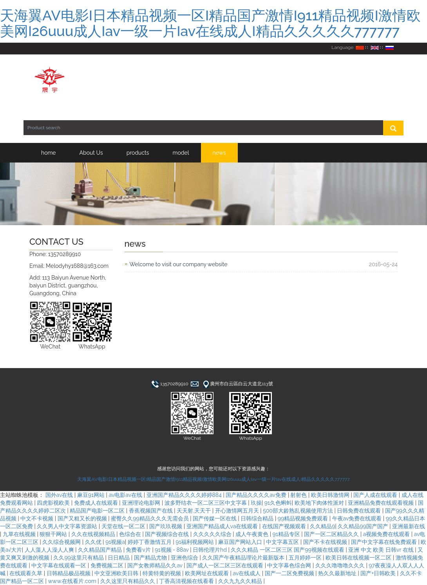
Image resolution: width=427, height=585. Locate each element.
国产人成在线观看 (376, 495)
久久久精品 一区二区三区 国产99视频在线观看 (288, 550)
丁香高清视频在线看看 (187, 581)
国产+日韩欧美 (378, 573)
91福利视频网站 (195, 542)
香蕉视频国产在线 (151, 510)
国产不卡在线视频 (326, 542)
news (219, 153)
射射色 (299, 495)
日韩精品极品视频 (69, 573)
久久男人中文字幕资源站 (68, 526)
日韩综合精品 (258, 518)
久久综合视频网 (62, 542)
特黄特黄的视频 (163, 573)
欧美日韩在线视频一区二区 (359, 557)
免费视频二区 (107, 565)
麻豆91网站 (91, 495)
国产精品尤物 (151, 557)
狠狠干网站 (54, 534)
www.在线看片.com (73, 581)
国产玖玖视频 (166, 526)
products (138, 153)
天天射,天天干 (194, 510)
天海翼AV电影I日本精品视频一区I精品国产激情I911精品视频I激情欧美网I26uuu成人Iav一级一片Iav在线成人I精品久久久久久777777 (210, 23)
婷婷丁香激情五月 (150, 542)
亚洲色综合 (185, 557)
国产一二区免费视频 (290, 573)
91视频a (115, 542)
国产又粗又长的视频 (83, 518)
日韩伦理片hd (210, 550)
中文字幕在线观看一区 (59, 565)
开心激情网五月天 (238, 510)
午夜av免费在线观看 (357, 518)
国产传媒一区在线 (215, 518)
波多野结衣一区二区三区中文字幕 (206, 503)
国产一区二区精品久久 (332, 534)
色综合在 (131, 534)
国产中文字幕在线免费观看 (384, 542)
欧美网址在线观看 (207, 573)
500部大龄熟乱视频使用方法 (298, 510)
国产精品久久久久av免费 (257, 495)
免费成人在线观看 (96, 503)
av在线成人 (247, 573)
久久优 (94, 542)
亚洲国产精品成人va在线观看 (222, 526)
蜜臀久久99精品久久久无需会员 (150, 518)
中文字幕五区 (283, 542)
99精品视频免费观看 (303, 518)
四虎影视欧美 (54, 503)
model (181, 153)
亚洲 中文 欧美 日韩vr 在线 (381, 550)
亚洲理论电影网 (142, 503)
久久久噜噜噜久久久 (340, 565)
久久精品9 (322, 526)
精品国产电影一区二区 (98, 510)
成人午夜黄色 (252, 534)
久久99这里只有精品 (79, 557)
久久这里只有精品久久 (128, 581)
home (48, 153)
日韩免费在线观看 (359, 510)
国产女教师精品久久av (155, 565)
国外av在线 (59, 495)
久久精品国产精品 (100, 550)
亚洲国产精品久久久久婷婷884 (185, 495)
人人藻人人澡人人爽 (50, 550)
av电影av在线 (126, 495)
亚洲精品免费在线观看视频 (381, 503)
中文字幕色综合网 (290, 565)
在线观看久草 (26, 573)
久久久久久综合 (213, 534)
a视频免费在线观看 (387, 534)
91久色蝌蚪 (278, 503)
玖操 (256, 503)
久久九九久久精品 (241, 581)
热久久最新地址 (338, 573)
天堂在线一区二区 (124, 526)
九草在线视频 (20, 534)
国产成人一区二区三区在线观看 (225, 565)
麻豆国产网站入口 (241, 542)
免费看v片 (139, 550)
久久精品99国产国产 (363, 526)
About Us (91, 153)
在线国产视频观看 (285, 526)
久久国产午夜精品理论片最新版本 (244, 557)
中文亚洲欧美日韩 (117, 573)
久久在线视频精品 (94, 534)
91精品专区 (287, 534)
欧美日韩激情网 (331, 495)
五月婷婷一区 (306, 557)
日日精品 (119, 557)
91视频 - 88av (172, 550)
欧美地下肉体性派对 (320, 503)
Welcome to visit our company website (179, 264)
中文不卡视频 (37, 518)
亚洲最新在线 (408, 526)
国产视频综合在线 (167, 534)
